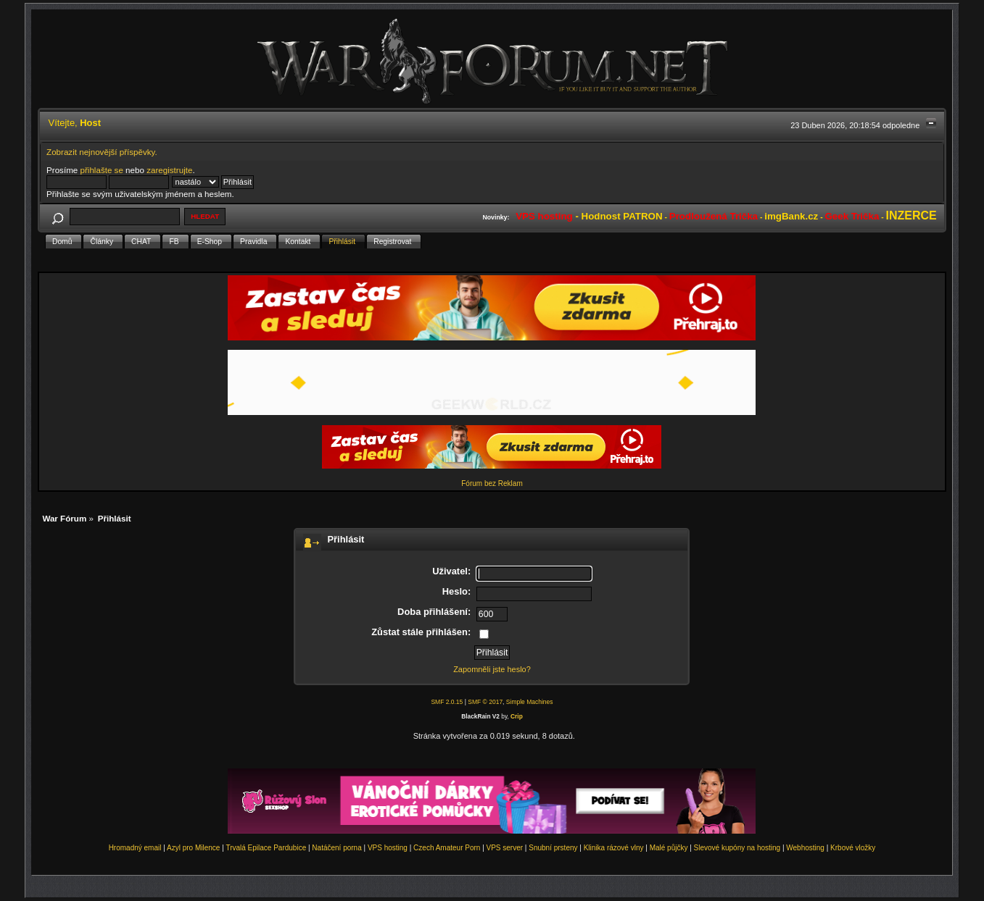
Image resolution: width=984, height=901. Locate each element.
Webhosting (805, 848)
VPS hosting (388, 848)
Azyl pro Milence (193, 848)
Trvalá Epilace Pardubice (266, 848)
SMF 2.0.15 (447, 701)
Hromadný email (135, 848)
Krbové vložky (852, 848)
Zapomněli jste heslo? (492, 669)
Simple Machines (529, 701)
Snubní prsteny (553, 848)
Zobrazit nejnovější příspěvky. (101, 151)
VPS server (505, 848)
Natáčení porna (336, 848)
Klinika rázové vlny (614, 848)
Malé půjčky (669, 848)
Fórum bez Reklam (491, 483)
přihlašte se (101, 170)
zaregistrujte (169, 170)
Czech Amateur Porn (446, 848)
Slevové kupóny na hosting (737, 848)
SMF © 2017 (485, 701)
